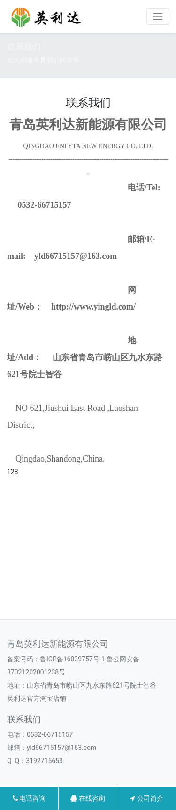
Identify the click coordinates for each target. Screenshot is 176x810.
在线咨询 (87, 798)
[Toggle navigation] (157, 16)
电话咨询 (29, 798)
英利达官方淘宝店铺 (36, 698)
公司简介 (146, 798)
